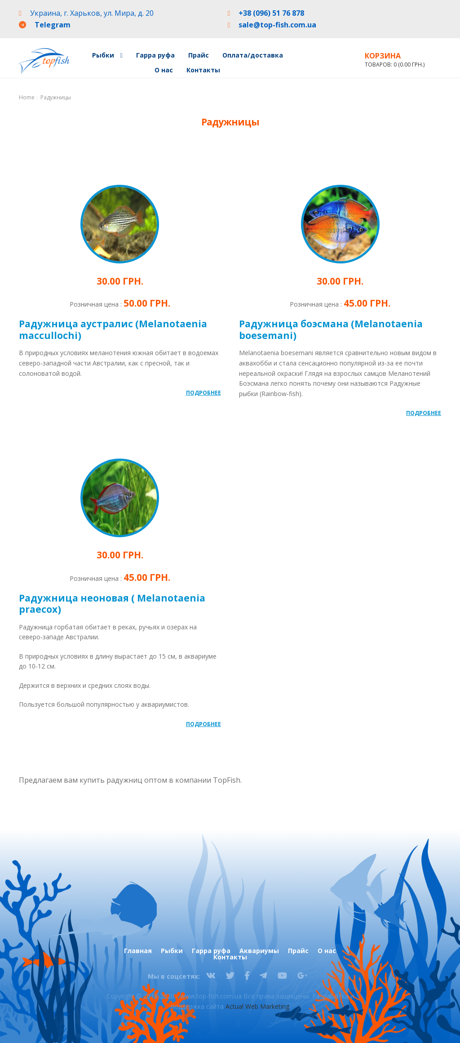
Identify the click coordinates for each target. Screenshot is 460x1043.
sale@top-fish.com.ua (277, 25)
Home (27, 97)
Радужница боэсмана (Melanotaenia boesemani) (331, 329)
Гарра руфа (155, 55)
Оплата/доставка (252, 55)
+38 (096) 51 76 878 (271, 13)
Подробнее (203, 393)
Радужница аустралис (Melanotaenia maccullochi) (113, 329)
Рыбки (103, 55)
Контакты (203, 70)
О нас (164, 70)
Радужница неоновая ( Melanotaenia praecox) (112, 603)
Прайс (198, 55)
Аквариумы (259, 951)
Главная (138, 951)
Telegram (53, 25)
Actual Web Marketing (257, 1006)
